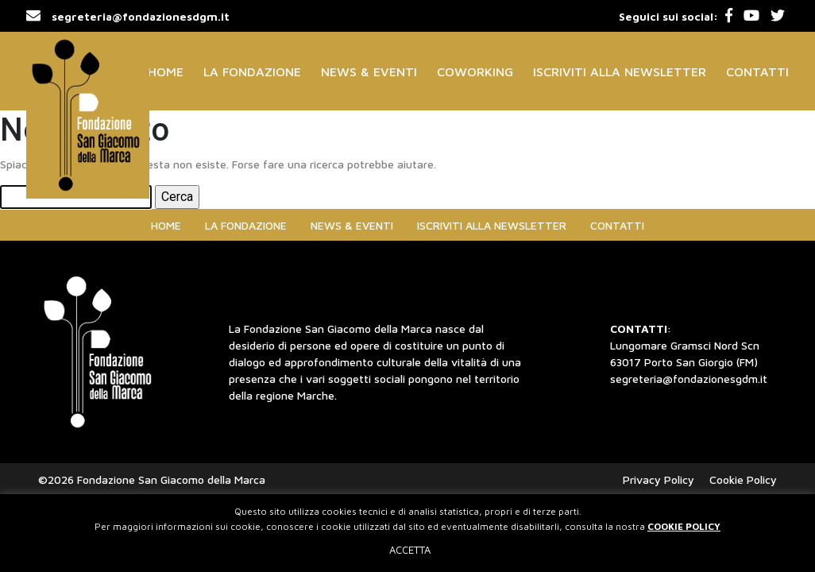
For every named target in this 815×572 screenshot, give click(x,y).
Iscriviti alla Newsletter (619, 71)
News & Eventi (369, 71)
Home (165, 71)
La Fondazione (252, 71)
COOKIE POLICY (683, 526)
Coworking (475, 71)
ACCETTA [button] (410, 549)
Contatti (757, 71)
